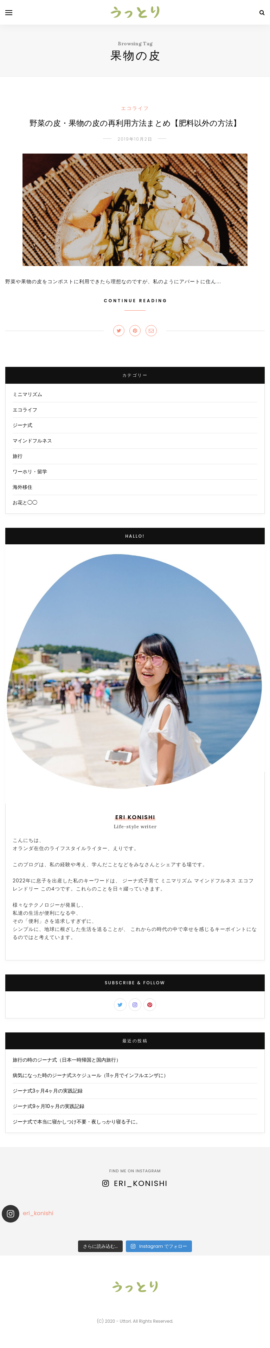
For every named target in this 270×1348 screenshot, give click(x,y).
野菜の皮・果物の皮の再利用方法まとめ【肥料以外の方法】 (135, 123)
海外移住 (22, 487)
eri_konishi (141, 1183)
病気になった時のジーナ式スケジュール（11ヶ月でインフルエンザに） (90, 1075)
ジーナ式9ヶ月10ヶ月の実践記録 (48, 1106)
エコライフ (135, 108)
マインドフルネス (32, 440)
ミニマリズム (27, 394)
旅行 (17, 456)
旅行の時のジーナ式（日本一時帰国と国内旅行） (67, 1059)
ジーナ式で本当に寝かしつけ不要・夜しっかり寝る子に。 (77, 1121)
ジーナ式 (22, 425)
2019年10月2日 (134, 139)
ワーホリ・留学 (30, 471)
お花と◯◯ (25, 502)
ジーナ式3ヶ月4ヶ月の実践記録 (48, 1090)
